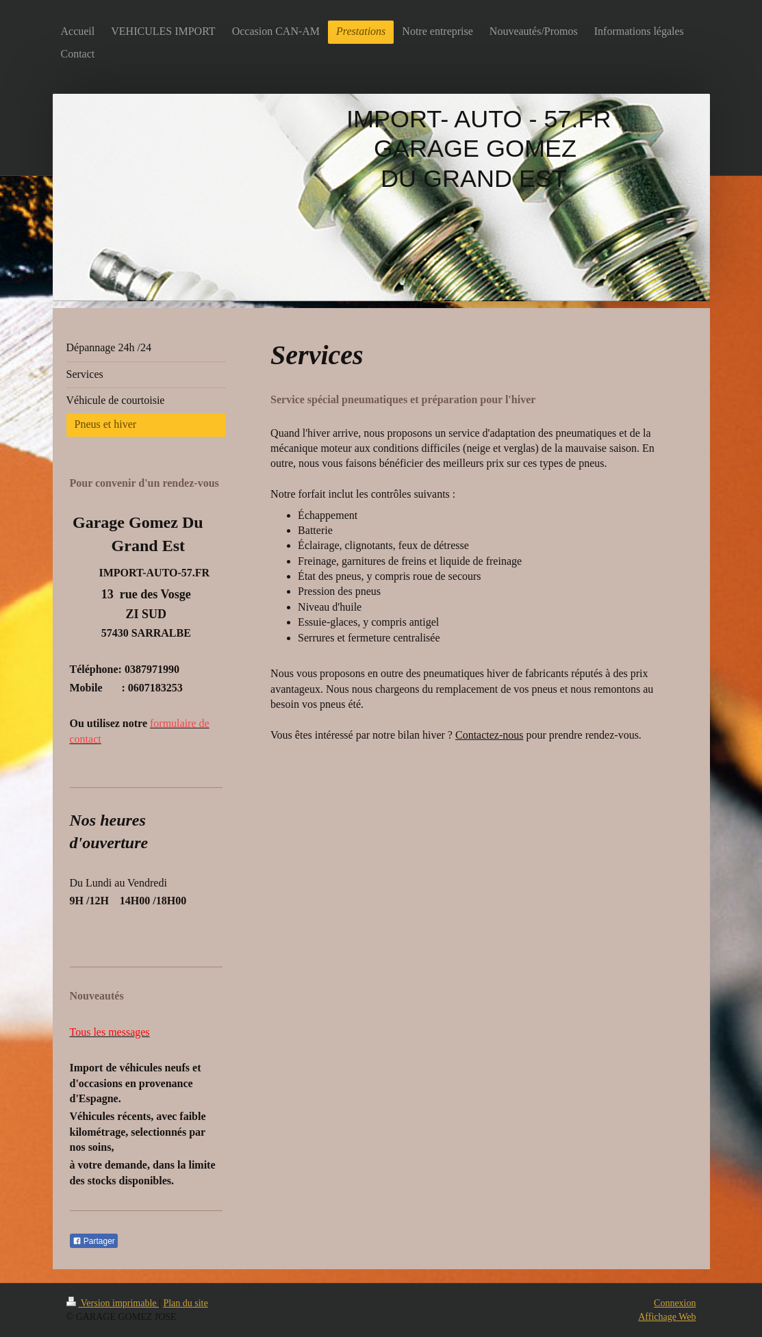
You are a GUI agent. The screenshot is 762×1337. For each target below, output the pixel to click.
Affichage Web (667, 1317)
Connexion (675, 1303)
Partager (94, 1241)
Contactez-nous (489, 735)
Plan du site (185, 1303)
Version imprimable (113, 1303)
